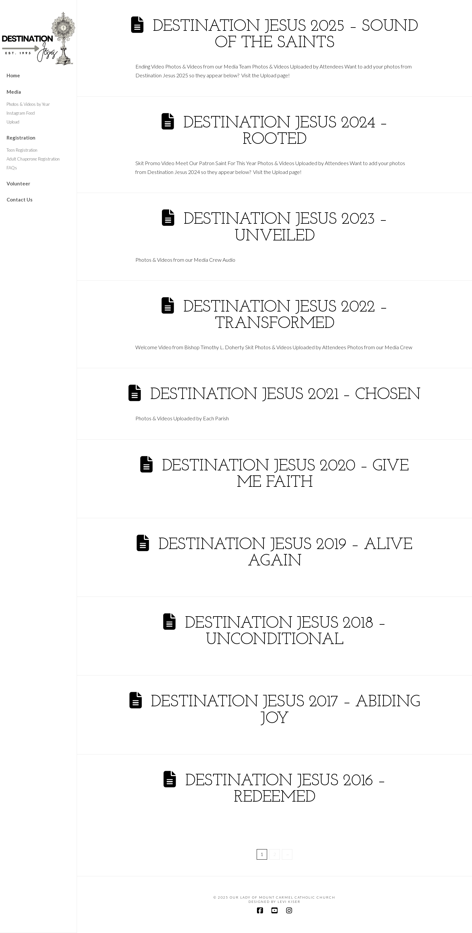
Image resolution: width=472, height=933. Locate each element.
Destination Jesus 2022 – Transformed (285, 315)
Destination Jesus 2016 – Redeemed (285, 789)
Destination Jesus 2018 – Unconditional (285, 631)
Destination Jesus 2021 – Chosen (285, 395)
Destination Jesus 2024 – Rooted (285, 131)
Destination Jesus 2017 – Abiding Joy (285, 710)
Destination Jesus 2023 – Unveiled (285, 227)
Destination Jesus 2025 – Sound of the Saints (285, 34)
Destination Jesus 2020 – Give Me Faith (285, 474)
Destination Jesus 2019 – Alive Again (285, 553)
